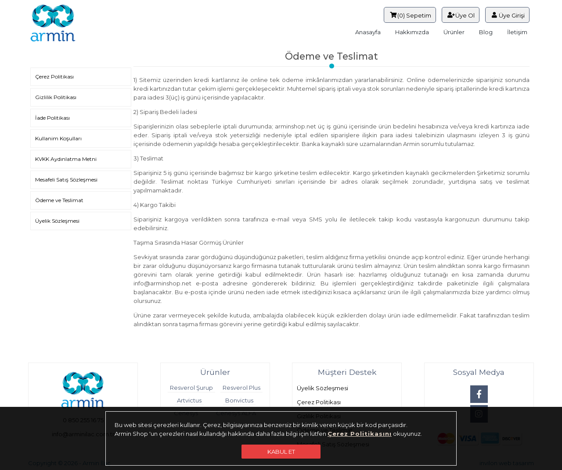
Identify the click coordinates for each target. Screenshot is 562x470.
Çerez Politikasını (360, 433)
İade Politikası (52, 117)
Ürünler (454, 32)
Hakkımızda (412, 32)
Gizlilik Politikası (55, 97)
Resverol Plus (241, 387)
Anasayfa (368, 32)
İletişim (517, 32)
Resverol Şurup (191, 387)
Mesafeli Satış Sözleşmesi (66, 179)
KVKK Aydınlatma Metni (66, 159)
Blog (486, 32)
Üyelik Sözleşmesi (57, 220)
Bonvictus (239, 400)
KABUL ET (281, 451)
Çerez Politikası (54, 76)
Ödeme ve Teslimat (59, 200)
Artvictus (189, 400)
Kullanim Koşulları (58, 138)
